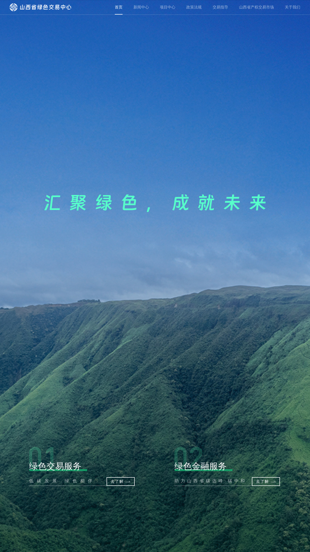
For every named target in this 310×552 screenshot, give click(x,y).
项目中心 (167, 7)
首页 (119, 7)
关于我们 (292, 7)
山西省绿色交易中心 (41, 7)
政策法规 (194, 7)
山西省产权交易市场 (256, 7)
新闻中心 (141, 7)
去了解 (267, 481)
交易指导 (220, 7)
